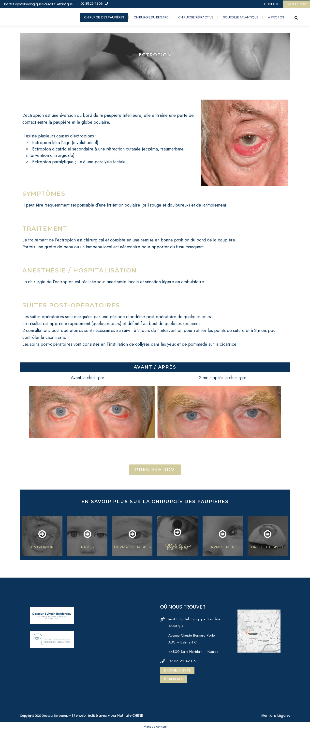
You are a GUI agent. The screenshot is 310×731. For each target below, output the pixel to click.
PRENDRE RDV (296, 4)
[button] (28, 413)
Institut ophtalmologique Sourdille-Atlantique (38, 4)
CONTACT (271, 4)
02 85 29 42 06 (94, 3)
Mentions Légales (275, 715)
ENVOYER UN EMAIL (177, 670)
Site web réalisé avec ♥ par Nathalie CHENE (107, 715)
